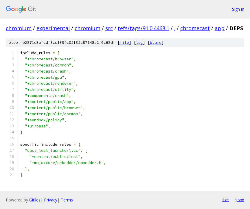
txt (225, 199)
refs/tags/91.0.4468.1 (143, 28)
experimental (53, 28)
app (220, 28)
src (109, 28)
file (124, 42)
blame (155, 42)
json (239, 199)
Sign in (238, 9)
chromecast (195, 28)
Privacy (50, 200)
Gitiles (35, 200)
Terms (67, 200)
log (139, 42)
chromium (19, 28)
